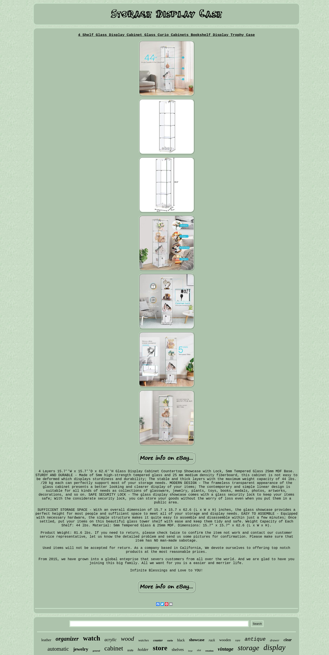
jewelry (80, 649)
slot (199, 650)
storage (248, 648)
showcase (196, 640)
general (96, 650)
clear (288, 640)
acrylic (110, 639)
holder (143, 649)
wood (127, 638)
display (274, 647)
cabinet (113, 648)
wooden (225, 640)
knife (130, 650)
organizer (67, 639)
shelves (178, 649)
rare (237, 640)
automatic (58, 649)
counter (158, 640)
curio (170, 640)
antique (255, 639)
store (160, 648)
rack (212, 640)
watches (143, 640)
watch (91, 638)
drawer (274, 640)
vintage (225, 649)
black (181, 640)
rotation (209, 650)
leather (46, 640)
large (190, 651)
